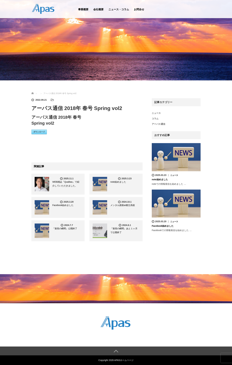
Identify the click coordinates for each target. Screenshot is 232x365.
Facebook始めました (62, 205)
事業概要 (83, 9)
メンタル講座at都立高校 (122, 205)
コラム (155, 118)
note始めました (118, 182)
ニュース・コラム (118, 9)
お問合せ (139, 9)
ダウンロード (39, 132)
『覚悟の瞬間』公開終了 (64, 228)
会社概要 (98, 9)
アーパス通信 (158, 124)
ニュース (156, 113)
